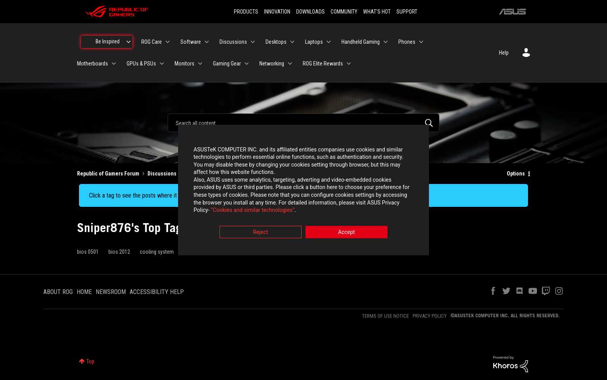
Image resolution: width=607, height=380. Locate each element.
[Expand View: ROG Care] (167, 41)
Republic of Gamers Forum (108, 173)
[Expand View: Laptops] (329, 41)
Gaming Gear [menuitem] (227, 63)
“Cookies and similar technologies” (253, 211)
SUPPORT (406, 12)
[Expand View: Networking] (290, 63)
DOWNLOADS (310, 12)
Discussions (162, 173)
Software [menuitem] (190, 42)
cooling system (157, 252)
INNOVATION (277, 12)
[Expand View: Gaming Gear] (246, 63)
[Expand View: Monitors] (200, 63)
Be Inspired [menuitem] (108, 41)
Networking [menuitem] (271, 63)
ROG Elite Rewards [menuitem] (323, 63)
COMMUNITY (344, 12)
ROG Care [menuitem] (151, 42)
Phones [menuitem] (406, 42)
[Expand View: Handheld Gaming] (385, 41)
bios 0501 (88, 252)
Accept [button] (346, 233)
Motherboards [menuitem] (92, 63)
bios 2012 (119, 252)
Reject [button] (260, 233)
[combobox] (303, 122)
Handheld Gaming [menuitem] (360, 42)
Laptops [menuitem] (314, 42)
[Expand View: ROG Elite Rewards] (349, 63)
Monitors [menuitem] (184, 63)
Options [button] (516, 173)
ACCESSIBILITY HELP (157, 292)
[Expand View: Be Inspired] (128, 42)
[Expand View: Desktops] (292, 41)
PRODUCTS (246, 12)
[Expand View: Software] (207, 41)
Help (504, 53)
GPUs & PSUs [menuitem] (141, 63)
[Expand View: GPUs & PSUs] (162, 63)
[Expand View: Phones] (421, 41)
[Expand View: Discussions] (253, 41)
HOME (84, 292)
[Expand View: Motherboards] (114, 63)
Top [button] (90, 361)
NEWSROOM (111, 292)
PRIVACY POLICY (430, 316)
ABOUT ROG (58, 292)
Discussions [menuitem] (233, 42)
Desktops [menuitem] (276, 42)
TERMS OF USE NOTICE (385, 316)
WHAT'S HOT (377, 12)
